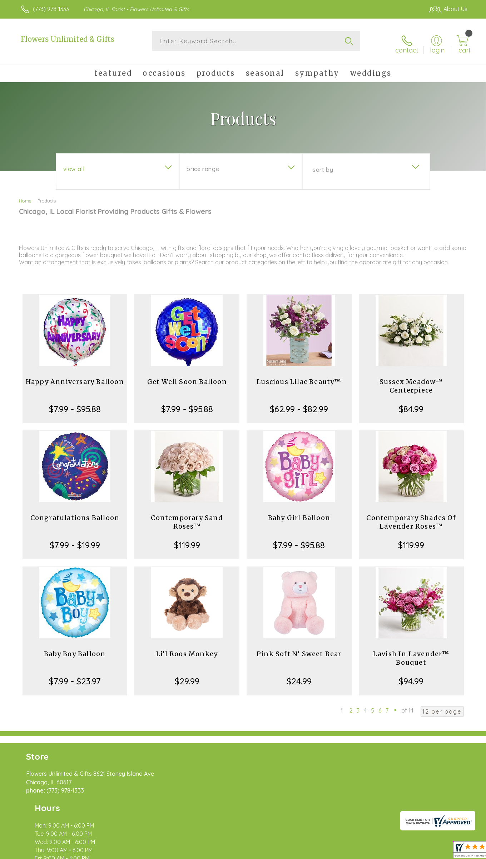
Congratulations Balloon (75, 513)
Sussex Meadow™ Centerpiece (411, 381)
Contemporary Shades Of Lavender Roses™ (411, 517)
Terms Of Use (311, 851)
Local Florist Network (404, 851)
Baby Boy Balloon (74, 649)
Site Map (448, 851)
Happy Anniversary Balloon (75, 377)
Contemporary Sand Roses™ (187, 517)
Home (25, 196)
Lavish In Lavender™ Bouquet (411, 653)
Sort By (323, 164)
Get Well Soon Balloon (187, 377)
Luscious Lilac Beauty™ (299, 377)
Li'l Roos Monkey (187, 649)
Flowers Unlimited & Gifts (67, 39)
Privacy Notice (353, 851)
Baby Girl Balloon (299, 513)
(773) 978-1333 (51, 9)
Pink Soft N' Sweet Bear (299, 649)
